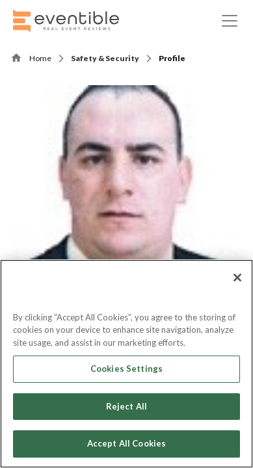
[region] (126, 363)
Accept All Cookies (126, 443)
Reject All (126, 406)
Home (40, 58)
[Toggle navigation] (229, 20)
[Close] (237, 277)
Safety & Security (105, 58)
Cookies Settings (126, 368)
